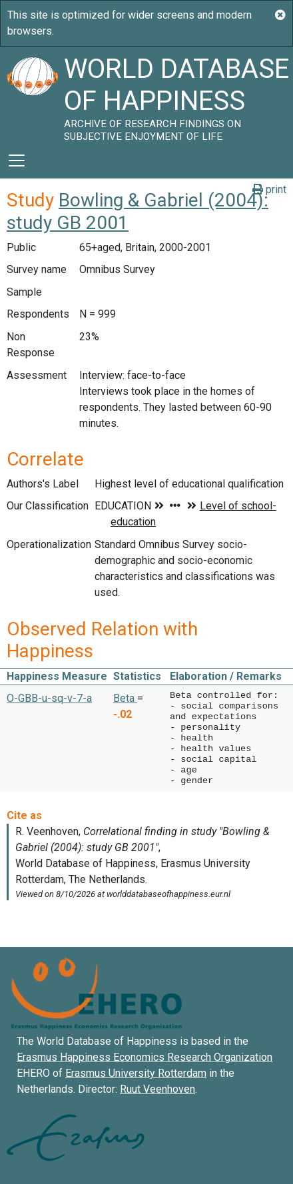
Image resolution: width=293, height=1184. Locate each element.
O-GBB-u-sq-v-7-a (49, 698)
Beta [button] (125, 698)
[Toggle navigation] (17, 160)
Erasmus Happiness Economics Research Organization (144, 1057)
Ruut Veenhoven (157, 1089)
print (269, 189)
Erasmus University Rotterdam (135, 1073)
